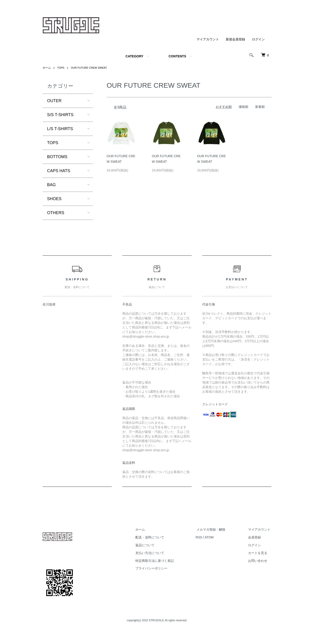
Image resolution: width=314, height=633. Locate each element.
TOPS (61, 67)
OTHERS (55, 212)
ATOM (213, 537)
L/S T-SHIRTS (60, 128)
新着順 (260, 107)
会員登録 (255, 537)
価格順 (243, 107)
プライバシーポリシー (157, 568)
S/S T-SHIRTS (60, 114)
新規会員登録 (235, 39)
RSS (203, 537)
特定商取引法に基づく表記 (160, 560)
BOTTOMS (57, 156)
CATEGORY (134, 56)
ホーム (47, 67)
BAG (51, 184)
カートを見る (258, 553)
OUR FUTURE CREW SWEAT (90, 67)
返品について (150, 545)
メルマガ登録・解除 (214, 529)
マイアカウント (208, 39)
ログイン (258, 39)
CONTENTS (177, 56)
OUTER (54, 100)
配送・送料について (155, 537)
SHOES (54, 198)
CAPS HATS (58, 170)
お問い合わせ (258, 560)
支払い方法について (155, 553)
